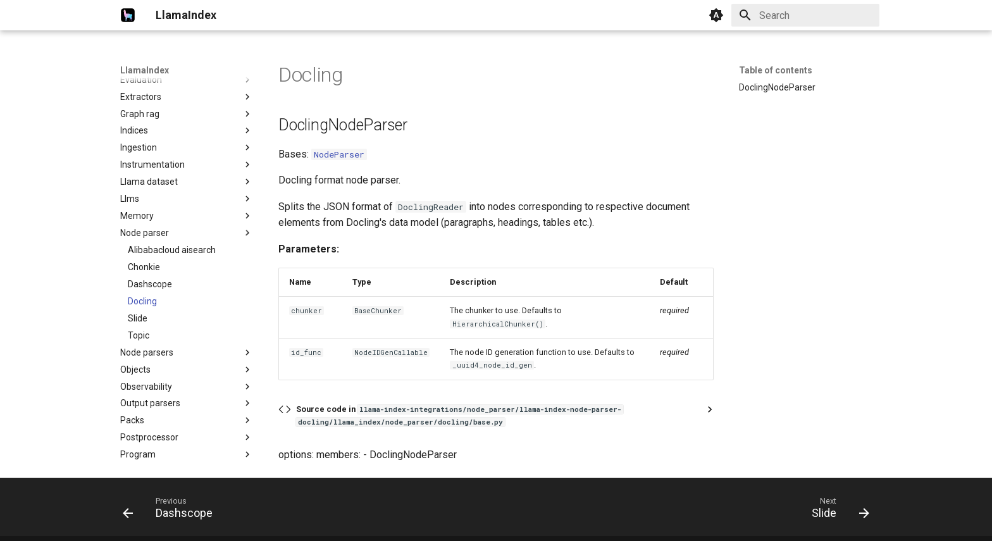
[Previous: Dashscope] (172, 510)
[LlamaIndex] (127, 15)
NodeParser (339, 154)
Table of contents (775, 70)
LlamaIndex (144, 70)
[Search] (805, 15)
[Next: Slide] (836, 510)
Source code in (459, 415)
